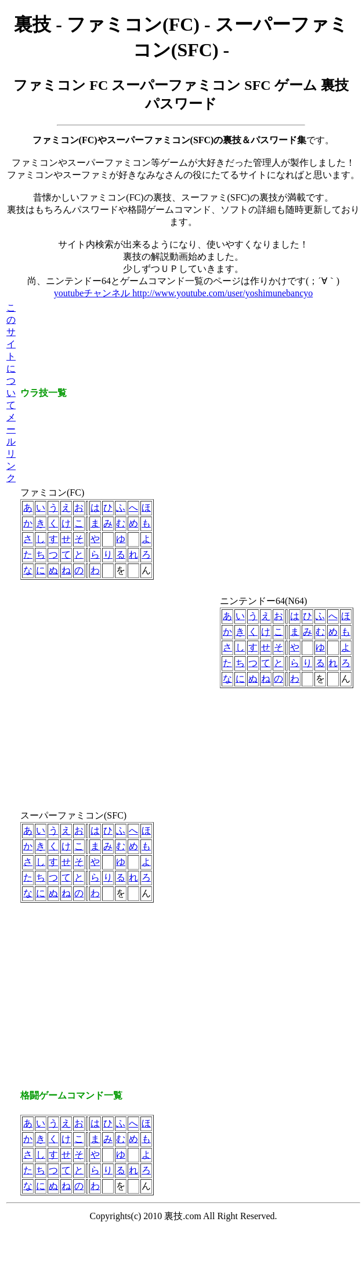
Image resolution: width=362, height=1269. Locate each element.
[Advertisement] (109, 699)
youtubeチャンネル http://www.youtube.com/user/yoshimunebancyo (183, 293)
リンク (11, 466)
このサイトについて (11, 356)
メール (11, 429)
